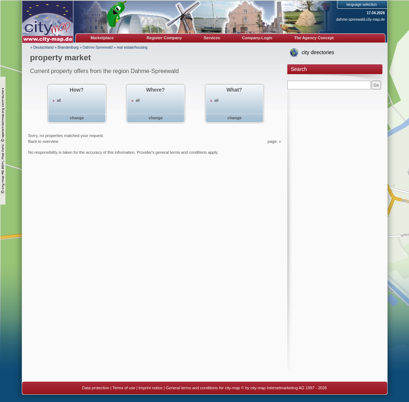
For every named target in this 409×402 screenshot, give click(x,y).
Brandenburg (68, 47)
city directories (318, 52)
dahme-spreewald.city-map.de (360, 19)
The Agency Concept (314, 38)
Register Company (164, 38)
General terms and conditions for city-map (203, 388)
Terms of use (123, 388)
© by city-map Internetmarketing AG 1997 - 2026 (284, 388)
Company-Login (257, 38)
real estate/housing (132, 47)
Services (212, 38)
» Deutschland (42, 47)
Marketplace (102, 38)
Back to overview (43, 141)
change (77, 118)
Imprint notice (150, 388)
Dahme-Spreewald (98, 47)
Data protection (95, 388)
